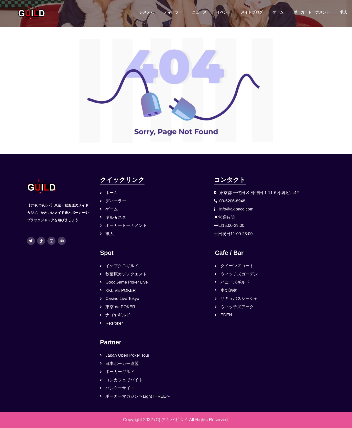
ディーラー (173, 12)
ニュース (199, 12)
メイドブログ (252, 12)
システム (146, 12)
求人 (343, 12)
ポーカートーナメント (311, 12)
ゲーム (278, 12)
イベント (223, 12)
